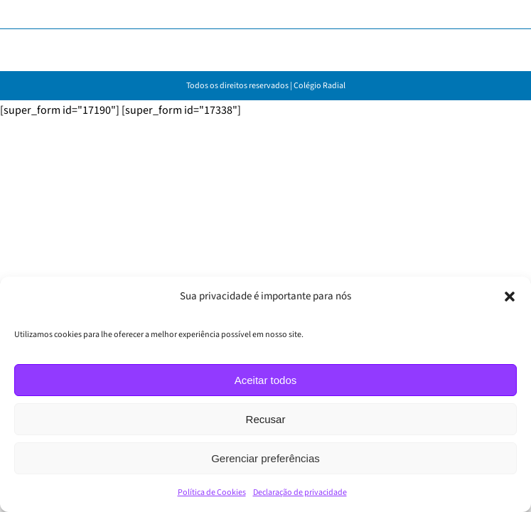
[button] (510, 296)
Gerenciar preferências (265, 458)
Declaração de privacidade (300, 492)
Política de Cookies (212, 492)
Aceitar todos (266, 380)
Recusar (266, 419)
